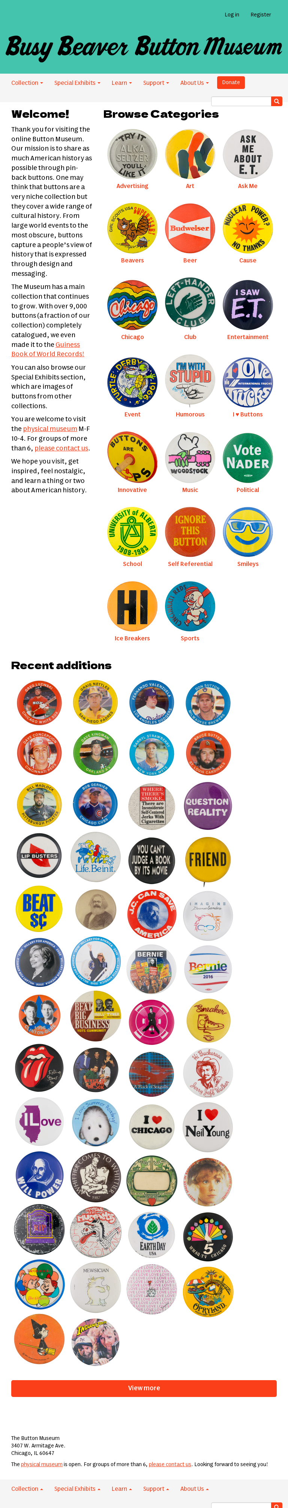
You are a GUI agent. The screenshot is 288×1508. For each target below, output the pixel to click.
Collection (27, 83)
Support (156, 83)
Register (260, 15)
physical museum (50, 429)
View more (144, 1388)
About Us (194, 83)
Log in (232, 15)
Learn (122, 83)
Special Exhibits (77, 83)
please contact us (61, 448)
